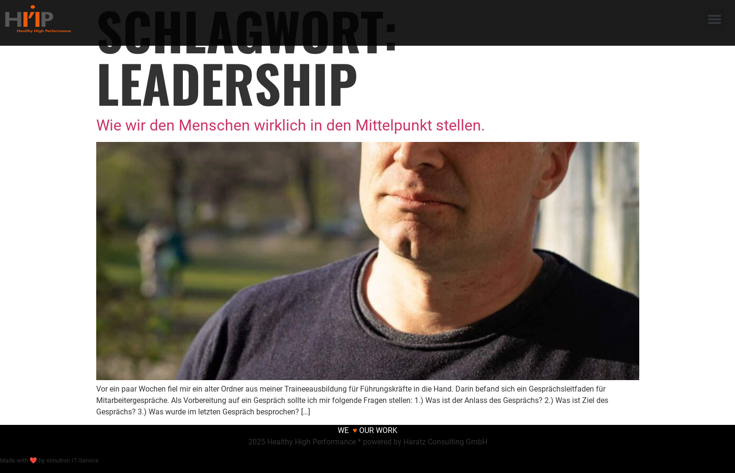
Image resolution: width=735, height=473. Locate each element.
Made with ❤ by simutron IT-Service (49, 460)
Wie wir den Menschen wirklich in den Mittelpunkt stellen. (290, 125)
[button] (714, 19)
